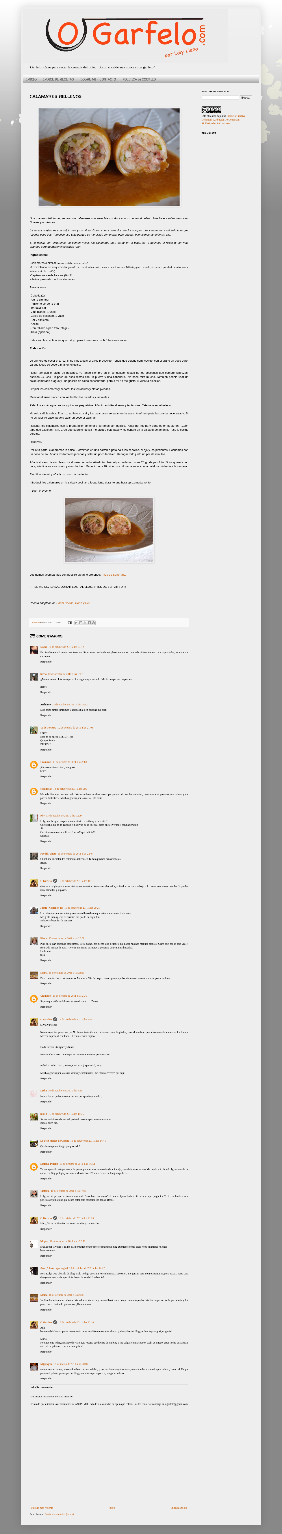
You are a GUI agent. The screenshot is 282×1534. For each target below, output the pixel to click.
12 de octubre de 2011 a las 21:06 (75, 727)
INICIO (31, 79)
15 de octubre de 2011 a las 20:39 (66, 938)
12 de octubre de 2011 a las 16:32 (69, 704)
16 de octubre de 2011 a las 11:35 (66, 1113)
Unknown (45, 761)
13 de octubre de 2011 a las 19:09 (64, 815)
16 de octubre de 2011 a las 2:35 (70, 995)
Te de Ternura (48, 727)
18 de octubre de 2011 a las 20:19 (66, 1294)
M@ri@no (46, 1364)
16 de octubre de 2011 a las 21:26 (76, 1218)
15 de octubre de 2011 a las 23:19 (66, 972)
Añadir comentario (41, 1387)
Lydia (43, 1090)
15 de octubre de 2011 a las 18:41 (76, 880)
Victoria (45, 1190)
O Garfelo (46, 880)
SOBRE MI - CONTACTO (98, 79)
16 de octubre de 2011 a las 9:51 (65, 1090)
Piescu (44, 938)
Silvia (43, 673)
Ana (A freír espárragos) (54, 1268)
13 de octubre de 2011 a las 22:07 (75, 853)
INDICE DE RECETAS (58, 79)
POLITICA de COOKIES (139, 79)
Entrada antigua (179, 1507)
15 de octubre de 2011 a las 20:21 (82, 907)
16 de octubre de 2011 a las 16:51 (77, 1163)
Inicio (112, 1507)
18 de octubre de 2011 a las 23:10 (76, 1322)
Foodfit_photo (48, 853)
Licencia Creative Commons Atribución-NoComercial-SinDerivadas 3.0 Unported (223, 119)
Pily (42, 815)
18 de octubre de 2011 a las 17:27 (87, 1268)
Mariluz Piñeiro (49, 1163)
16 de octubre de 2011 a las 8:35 (75, 1019)
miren (43, 1113)
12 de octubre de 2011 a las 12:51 (65, 673)
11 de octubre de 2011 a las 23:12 (66, 646)
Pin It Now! (37, 622)
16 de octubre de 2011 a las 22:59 (67, 1241)
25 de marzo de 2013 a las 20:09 (71, 1364)
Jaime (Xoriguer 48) (51, 907)
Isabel (43, 646)
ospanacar (46, 788)
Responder (46, 661)
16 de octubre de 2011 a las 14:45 (88, 1140)
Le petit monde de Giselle (54, 1140)
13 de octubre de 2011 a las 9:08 (70, 761)
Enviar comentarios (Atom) (59, 1514)
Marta (44, 972)
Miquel (44, 1241)
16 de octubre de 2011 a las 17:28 (68, 1190)
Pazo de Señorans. (114, 574)
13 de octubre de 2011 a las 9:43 (70, 788)
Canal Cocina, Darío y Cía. (73, 603)
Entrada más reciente (42, 1507)
